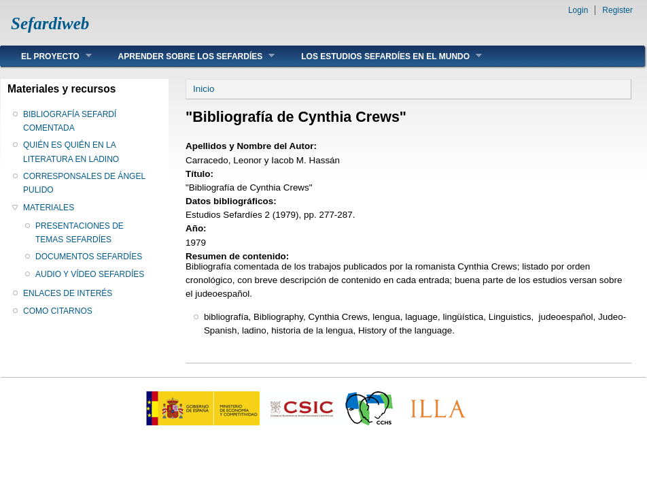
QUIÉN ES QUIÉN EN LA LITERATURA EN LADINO (71, 151)
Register (617, 10)
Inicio (203, 89)
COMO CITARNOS (57, 311)
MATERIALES (48, 207)
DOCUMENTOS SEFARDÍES (88, 256)
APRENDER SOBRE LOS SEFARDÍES (186, 56)
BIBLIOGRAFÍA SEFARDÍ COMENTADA (69, 121)
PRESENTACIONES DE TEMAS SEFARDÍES (79, 232)
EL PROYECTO (46, 56)
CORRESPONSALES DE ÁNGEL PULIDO (84, 183)
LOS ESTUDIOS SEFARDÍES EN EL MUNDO (381, 56)
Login (578, 10)
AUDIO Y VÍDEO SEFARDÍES (89, 274)
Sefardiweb (50, 23)
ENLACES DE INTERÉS (67, 293)
